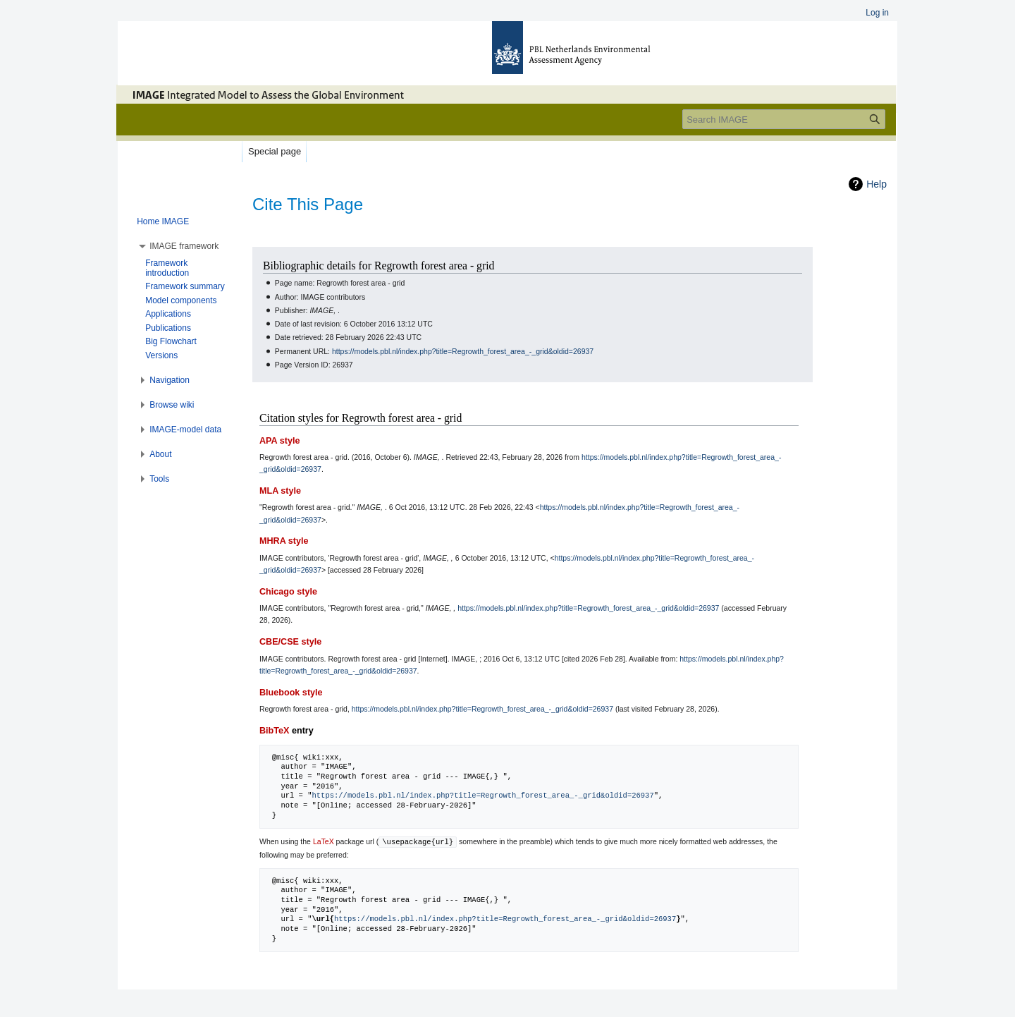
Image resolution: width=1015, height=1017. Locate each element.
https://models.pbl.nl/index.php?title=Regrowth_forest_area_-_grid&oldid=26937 (462, 351)
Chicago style (288, 592)
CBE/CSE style (290, 642)
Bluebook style (291, 693)
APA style (279, 441)
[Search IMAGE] (783, 119)
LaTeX (323, 841)
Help (876, 184)
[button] (184, 246)
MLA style (280, 491)
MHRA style (284, 541)
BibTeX (274, 731)
